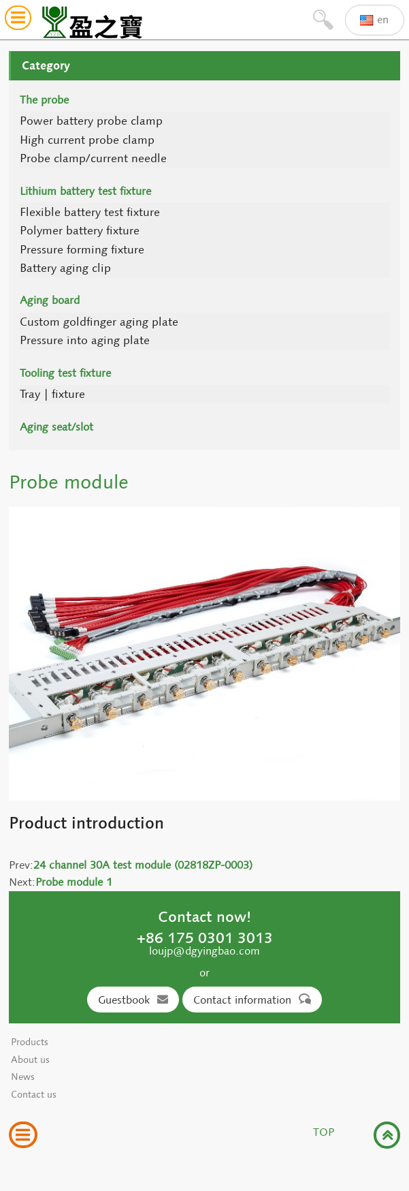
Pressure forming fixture (82, 250)
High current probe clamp (87, 140)
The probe (44, 99)
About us (30, 1060)
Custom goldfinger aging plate (99, 322)
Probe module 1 (73, 882)
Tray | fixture (52, 394)
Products (29, 1042)
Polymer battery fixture (80, 230)
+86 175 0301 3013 (205, 937)
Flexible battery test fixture (90, 212)
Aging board (50, 300)
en (374, 20)
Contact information (252, 999)
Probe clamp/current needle (93, 158)
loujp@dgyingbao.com (204, 950)
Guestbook (133, 999)
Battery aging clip (65, 268)
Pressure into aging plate (85, 340)
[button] (18, 20)
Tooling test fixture (65, 373)
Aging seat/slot (56, 426)
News (23, 1077)
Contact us (33, 1094)
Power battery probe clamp (91, 121)
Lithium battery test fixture (85, 191)
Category (46, 65)
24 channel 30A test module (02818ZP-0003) (142, 865)
